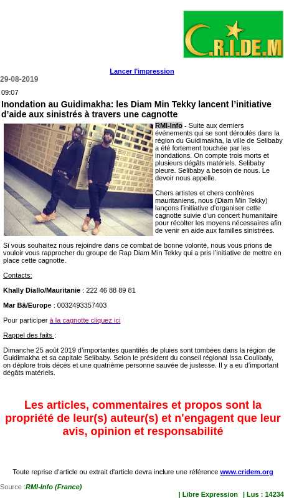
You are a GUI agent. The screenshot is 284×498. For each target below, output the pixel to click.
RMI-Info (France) (54, 487)
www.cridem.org (246, 472)
